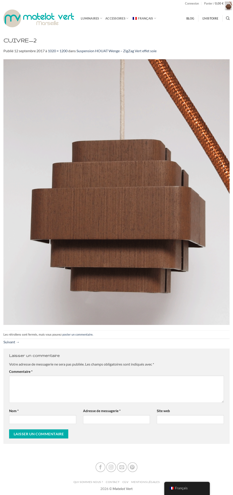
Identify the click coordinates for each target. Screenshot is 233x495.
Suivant (11, 342)
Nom (14, 411)
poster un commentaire (77, 334)
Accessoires (116, 18)
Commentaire (21, 372)
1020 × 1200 (58, 51)
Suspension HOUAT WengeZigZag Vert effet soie (116, 51)
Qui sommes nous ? (88, 482)
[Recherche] (228, 18)
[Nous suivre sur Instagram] (111, 467)
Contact (112, 482)
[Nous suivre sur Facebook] (100, 467)
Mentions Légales (145, 482)
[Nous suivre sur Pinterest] (132, 467)
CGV (125, 482)
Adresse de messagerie (102, 411)
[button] (192, 3)
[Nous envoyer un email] (122, 467)
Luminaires (91, 18)
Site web (163, 411)
